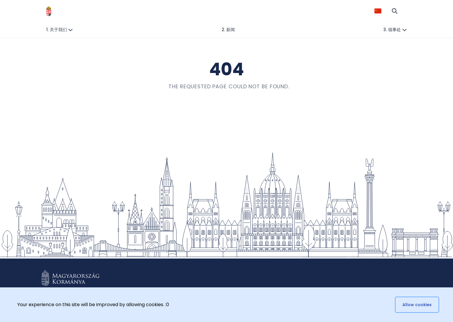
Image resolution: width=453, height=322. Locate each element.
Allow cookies (417, 305)
